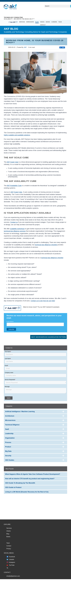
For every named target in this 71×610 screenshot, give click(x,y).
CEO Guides (9, 460)
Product (8, 447)
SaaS (7, 429)
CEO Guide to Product (13, 487)
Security (8, 455)
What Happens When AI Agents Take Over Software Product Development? (32, 474)
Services (22, 22)
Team (60, 22)
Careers (54, 22)
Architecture (9, 416)
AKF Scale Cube (12, 162)
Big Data (8, 451)
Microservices (10, 420)
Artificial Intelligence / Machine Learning (20, 411)
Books (48, 22)
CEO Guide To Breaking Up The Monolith (20, 483)
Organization (10, 438)
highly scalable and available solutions (17, 135)
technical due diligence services (15, 231)
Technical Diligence (12, 425)
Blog (37, 22)
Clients (8, 531)
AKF (25, 47)
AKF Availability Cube (14, 185)
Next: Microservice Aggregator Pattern (48, 337)
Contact (43, 25)
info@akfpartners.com (13, 576)
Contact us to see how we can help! (43, 301)
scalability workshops (17, 229)
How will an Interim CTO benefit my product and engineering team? (29, 478)
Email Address (10, 321)
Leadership (9, 433)
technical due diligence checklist (46, 245)
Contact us (14, 222)
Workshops (30, 22)
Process (8, 442)
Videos (42, 22)
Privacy (8, 548)
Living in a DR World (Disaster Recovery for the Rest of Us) (26, 492)
